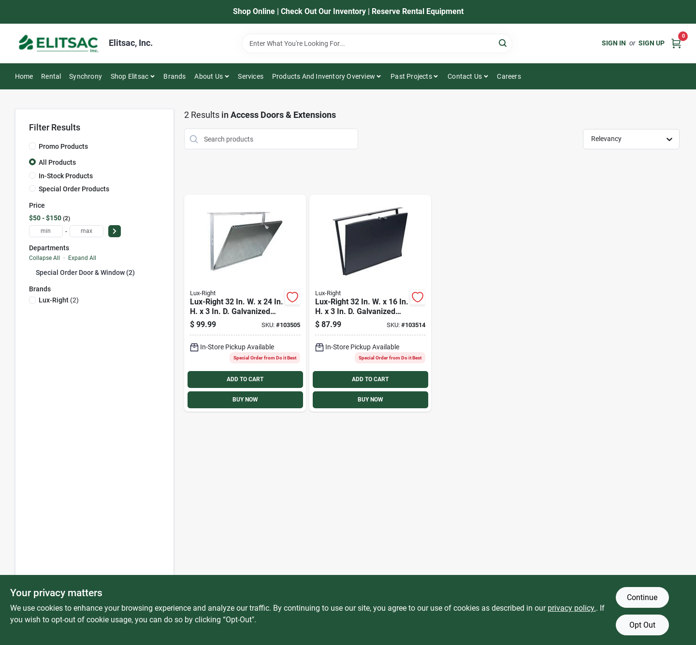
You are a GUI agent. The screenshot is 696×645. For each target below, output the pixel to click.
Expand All (82, 258)
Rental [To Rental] (51, 76)
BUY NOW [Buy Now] (245, 399)
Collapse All (44, 258)
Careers (509, 76)
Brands (174, 76)
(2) (59, 300)
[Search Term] (377, 43)
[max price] (86, 231)
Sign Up (651, 43)
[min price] (46, 231)
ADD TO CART (245, 379)
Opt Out (642, 625)
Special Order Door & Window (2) (85, 272)
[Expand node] (32, 272)
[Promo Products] (32, 146)
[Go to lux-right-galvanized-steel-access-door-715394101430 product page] (370, 303)
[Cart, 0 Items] (676, 43)
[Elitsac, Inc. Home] (58, 43)
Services (250, 76)
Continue (642, 597)
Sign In (614, 43)
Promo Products (63, 146)
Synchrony (85, 76)
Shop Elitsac (129, 76)
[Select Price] (114, 231)
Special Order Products (74, 188)
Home (24, 76)
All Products (57, 162)
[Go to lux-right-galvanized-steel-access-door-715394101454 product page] (245, 303)
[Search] (503, 43)
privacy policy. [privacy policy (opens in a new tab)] (572, 608)
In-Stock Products (66, 175)
